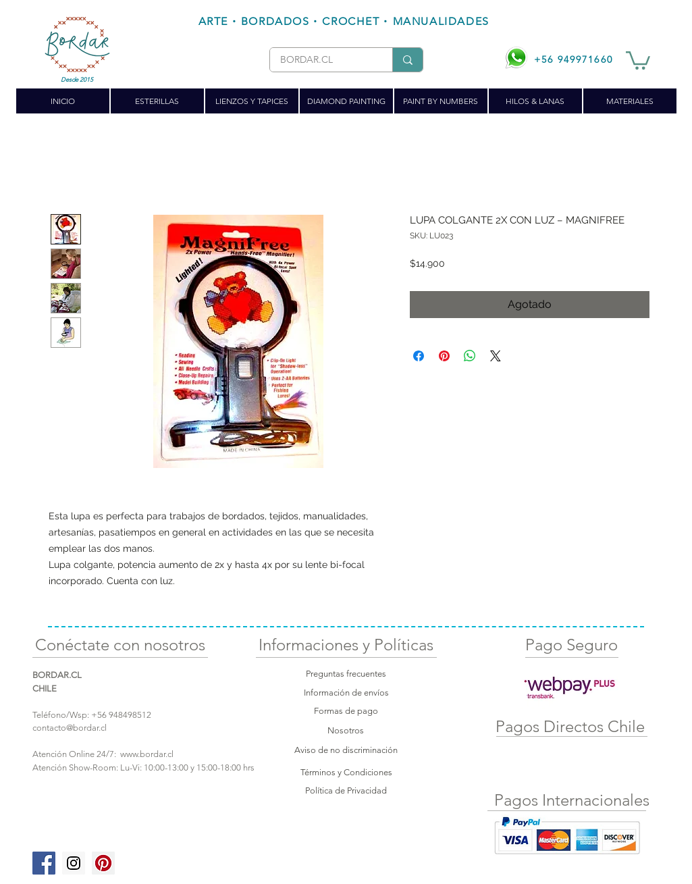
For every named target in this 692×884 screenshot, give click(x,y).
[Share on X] (495, 356)
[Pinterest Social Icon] (103, 863)
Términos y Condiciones (346, 772)
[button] (638, 59)
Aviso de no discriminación (346, 750)
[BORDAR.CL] (320, 60)
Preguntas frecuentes (346, 674)
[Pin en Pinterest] (444, 356)
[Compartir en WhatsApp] (470, 356)
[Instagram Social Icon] (73, 863)
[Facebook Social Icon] (43, 863)
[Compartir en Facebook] (418, 356)
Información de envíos (346, 692)
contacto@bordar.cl (69, 728)
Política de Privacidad (346, 790)
